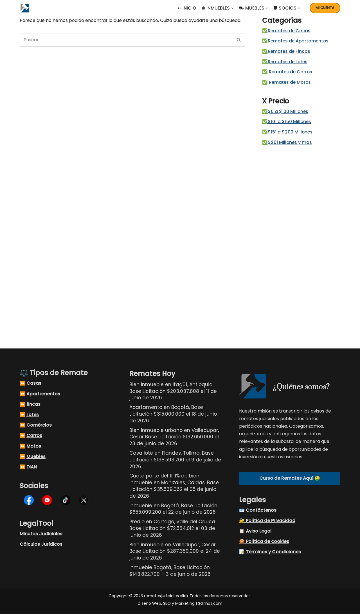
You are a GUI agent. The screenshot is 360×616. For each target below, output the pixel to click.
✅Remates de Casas (287, 31)
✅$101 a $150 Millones (287, 123)
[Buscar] (126, 40)
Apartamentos (43, 395)
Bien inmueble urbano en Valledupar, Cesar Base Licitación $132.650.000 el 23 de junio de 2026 (174, 439)
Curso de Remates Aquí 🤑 (289, 480)
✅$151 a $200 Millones (288, 133)
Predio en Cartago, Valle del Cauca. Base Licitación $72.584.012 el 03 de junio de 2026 (172, 530)
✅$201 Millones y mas (288, 144)
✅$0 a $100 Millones (286, 113)
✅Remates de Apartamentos (297, 41)
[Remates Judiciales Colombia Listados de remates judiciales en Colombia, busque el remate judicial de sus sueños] (26, 8)
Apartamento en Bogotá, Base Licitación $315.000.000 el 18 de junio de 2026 (173, 416)
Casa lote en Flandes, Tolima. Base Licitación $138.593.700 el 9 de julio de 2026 (175, 461)
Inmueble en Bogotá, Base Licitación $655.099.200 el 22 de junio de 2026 (173, 510)
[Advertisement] (300, 243)
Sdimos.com (210, 605)
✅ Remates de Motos (288, 83)
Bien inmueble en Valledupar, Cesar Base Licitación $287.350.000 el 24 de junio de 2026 (174, 553)
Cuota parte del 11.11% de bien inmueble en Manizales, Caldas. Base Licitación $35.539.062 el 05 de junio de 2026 (174, 487)
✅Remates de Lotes (286, 62)
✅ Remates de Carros (288, 73)
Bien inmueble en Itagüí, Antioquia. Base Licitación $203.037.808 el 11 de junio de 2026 (173, 393)
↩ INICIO (187, 8)
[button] (232, 8)
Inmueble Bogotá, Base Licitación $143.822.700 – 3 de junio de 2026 (170, 572)
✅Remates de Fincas (287, 52)
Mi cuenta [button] (325, 7)
